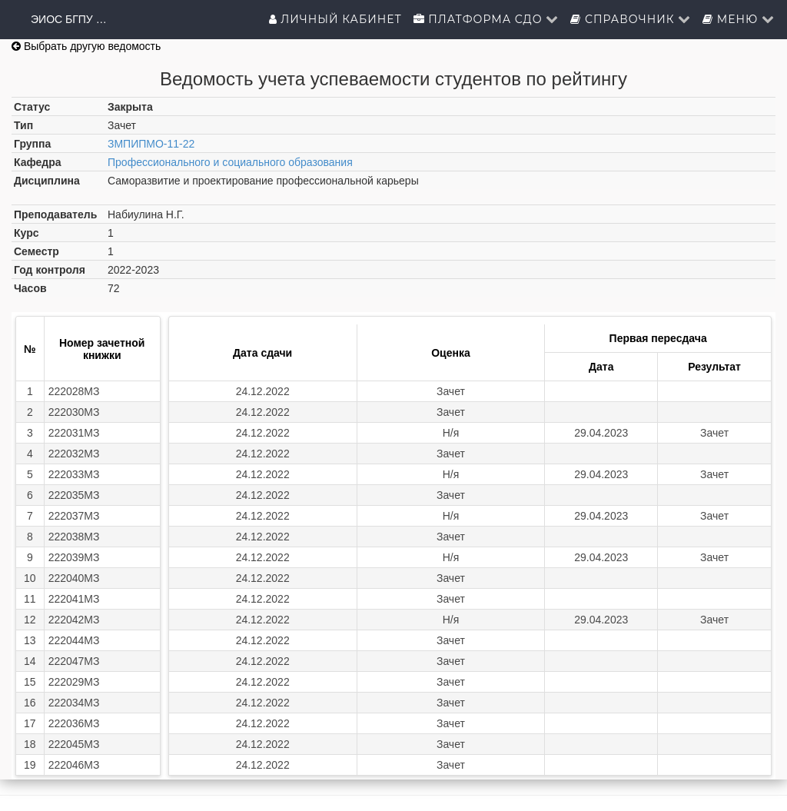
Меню (738, 19)
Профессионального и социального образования (230, 162)
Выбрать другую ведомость (86, 46)
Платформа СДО (486, 19)
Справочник (630, 19)
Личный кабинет (335, 19)
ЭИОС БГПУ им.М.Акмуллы (69, 19)
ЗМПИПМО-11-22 (151, 144)
